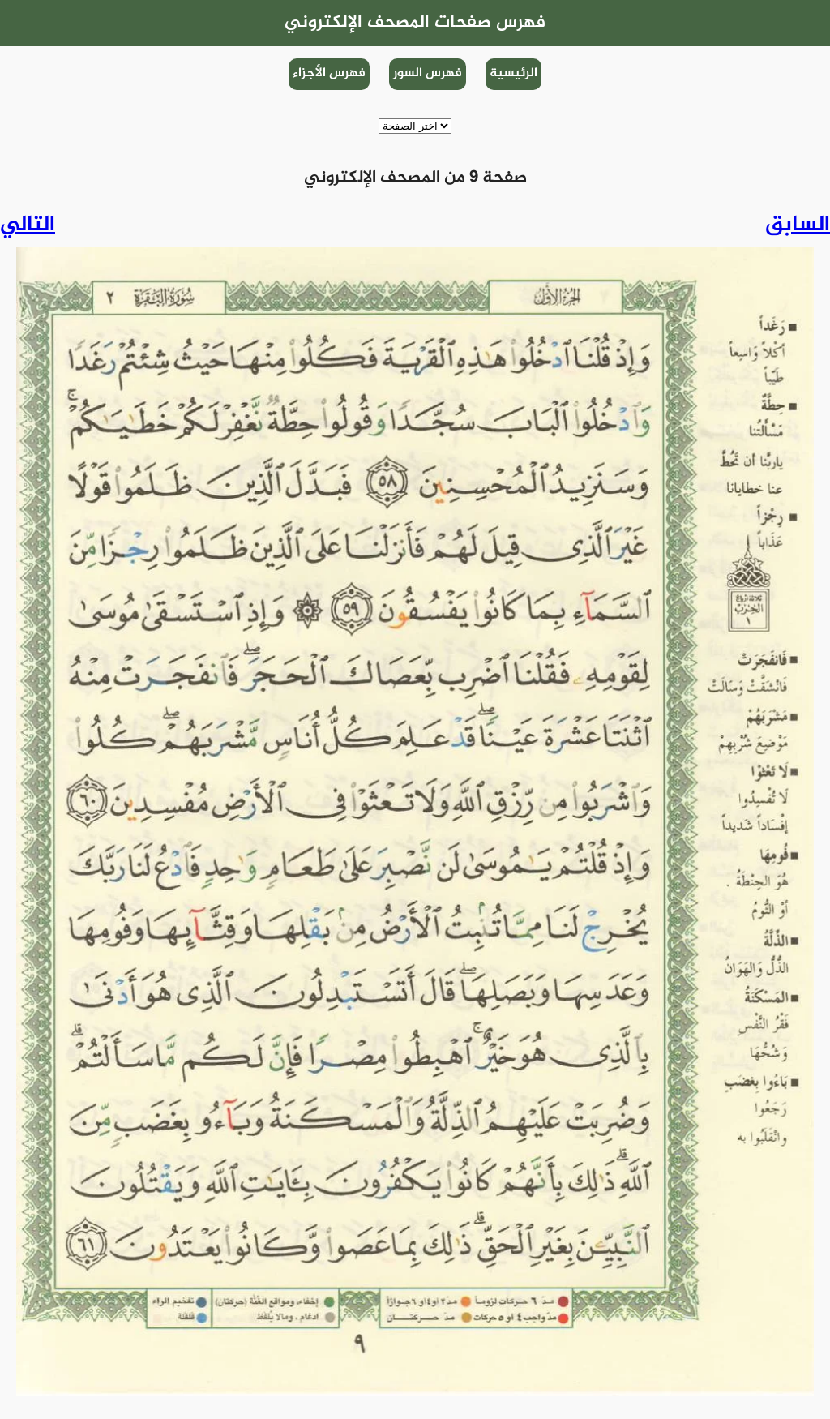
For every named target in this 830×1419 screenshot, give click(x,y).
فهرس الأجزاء (329, 73)
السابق (797, 225)
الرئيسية (513, 73)
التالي (27, 225)
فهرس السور (427, 73)
